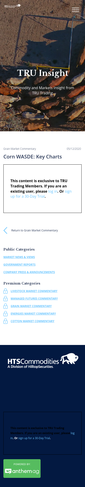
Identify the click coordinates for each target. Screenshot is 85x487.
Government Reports (19, 265)
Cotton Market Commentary (32, 321)
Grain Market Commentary (31, 306)
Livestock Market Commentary (34, 291)
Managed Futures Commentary (34, 298)
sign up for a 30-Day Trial (34, 438)
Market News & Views (19, 257)
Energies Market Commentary (33, 314)
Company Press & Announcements (29, 272)
